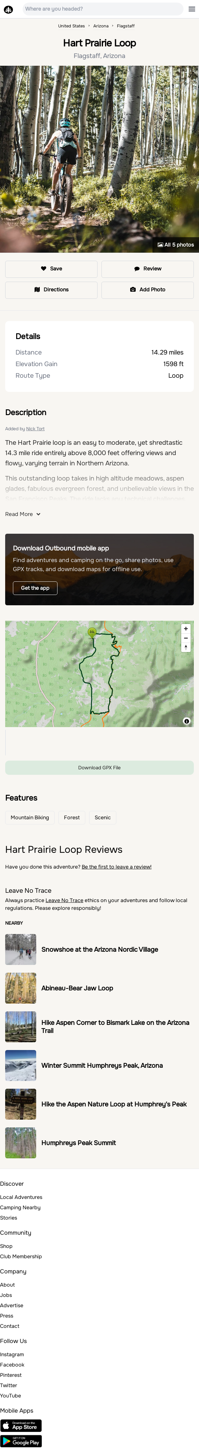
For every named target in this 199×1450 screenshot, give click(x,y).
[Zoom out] (186, 638)
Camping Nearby (20, 1207)
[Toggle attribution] (187, 721)
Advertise (11, 1305)
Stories (8, 1217)
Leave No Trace (64, 900)
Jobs (6, 1295)
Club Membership (21, 1256)
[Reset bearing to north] (186, 647)
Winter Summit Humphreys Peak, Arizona (102, 1066)
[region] (99, 674)
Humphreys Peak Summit (78, 1143)
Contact (9, 1326)
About (7, 1284)
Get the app (35, 588)
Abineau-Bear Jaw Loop (77, 988)
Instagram (12, 1354)
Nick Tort (35, 429)
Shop (6, 1246)
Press (6, 1315)
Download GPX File (99, 767)
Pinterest (11, 1375)
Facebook (12, 1364)
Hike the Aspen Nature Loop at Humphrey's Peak (113, 1104)
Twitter (8, 1385)
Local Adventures (21, 1197)
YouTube (10, 1395)
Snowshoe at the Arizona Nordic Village (99, 950)
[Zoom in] (186, 628)
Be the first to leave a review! (117, 866)
